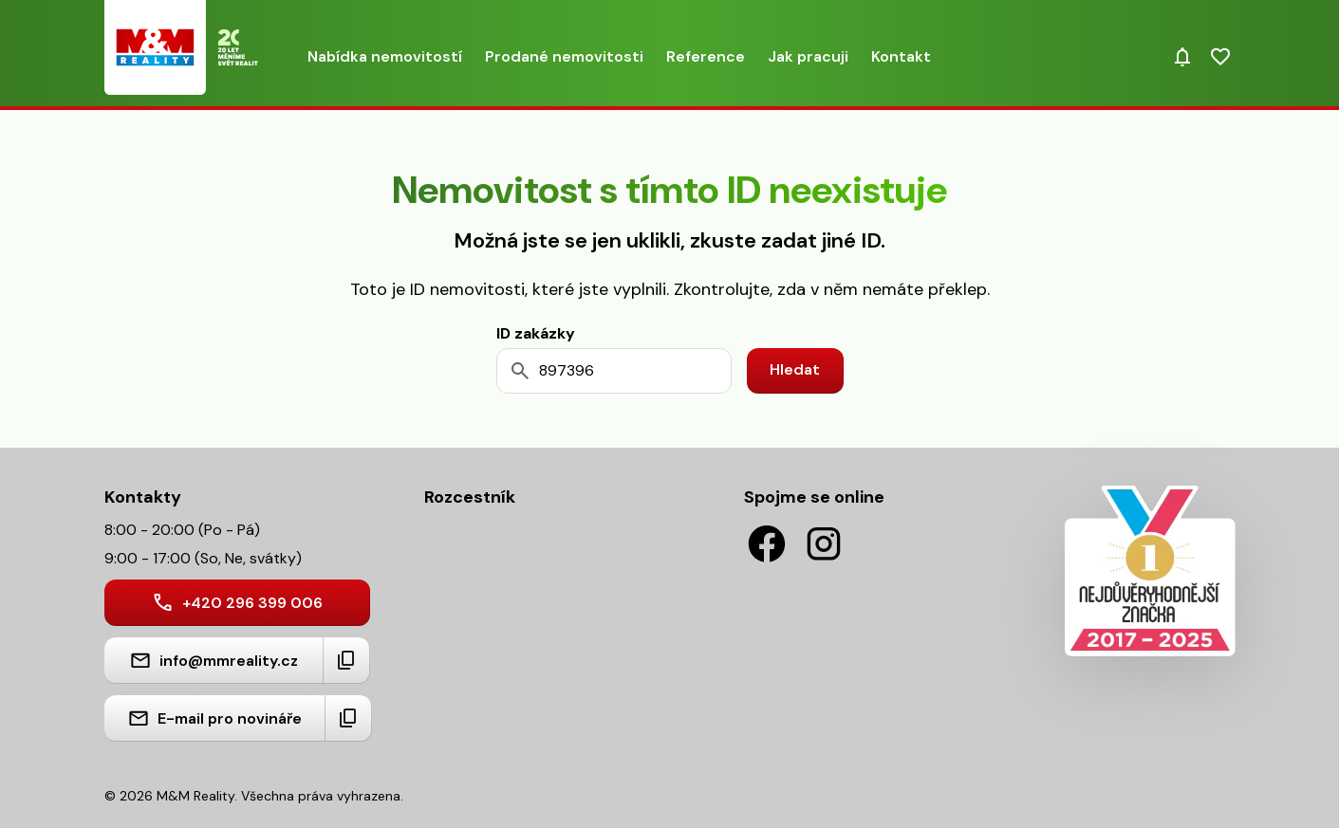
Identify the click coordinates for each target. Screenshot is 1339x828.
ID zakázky (535, 333)
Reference (705, 56)
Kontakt (901, 56)
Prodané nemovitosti (564, 56)
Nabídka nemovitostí (384, 56)
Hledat (795, 369)
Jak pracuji (808, 56)
